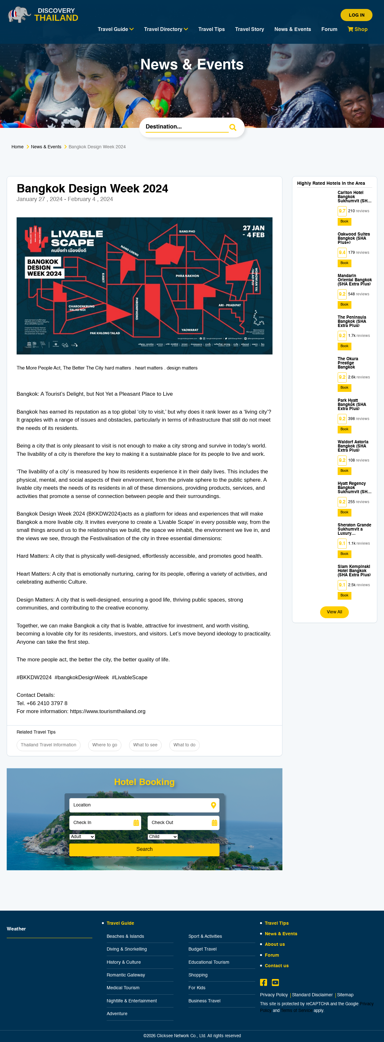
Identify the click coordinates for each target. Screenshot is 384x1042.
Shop (358, 29)
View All (334, 612)
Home (18, 147)
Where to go (104, 745)
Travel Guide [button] (116, 29)
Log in (357, 15)
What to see (145, 745)
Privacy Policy (274, 995)
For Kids (196, 988)
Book (345, 221)
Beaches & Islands (125, 936)
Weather (16, 929)
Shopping (198, 975)
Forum (329, 29)
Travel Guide (120, 923)
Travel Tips (211, 29)
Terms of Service (296, 1011)
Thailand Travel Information (48, 745)
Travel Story (249, 29)
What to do (184, 745)
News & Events (292, 29)
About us (275, 944)
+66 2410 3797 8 (47, 703)
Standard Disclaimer (312, 995)
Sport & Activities (205, 936)
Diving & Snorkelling (127, 949)
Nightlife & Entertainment (132, 1001)
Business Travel (204, 1001)
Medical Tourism (123, 988)
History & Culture (124, 962)
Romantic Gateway (126, 975)
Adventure (117, 1014)
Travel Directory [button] (166, 29)
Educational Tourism (208, 962)
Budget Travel (202, 949)
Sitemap (345, 995)
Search (144, 849)
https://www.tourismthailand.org (107, 711)
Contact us (277, 966)
